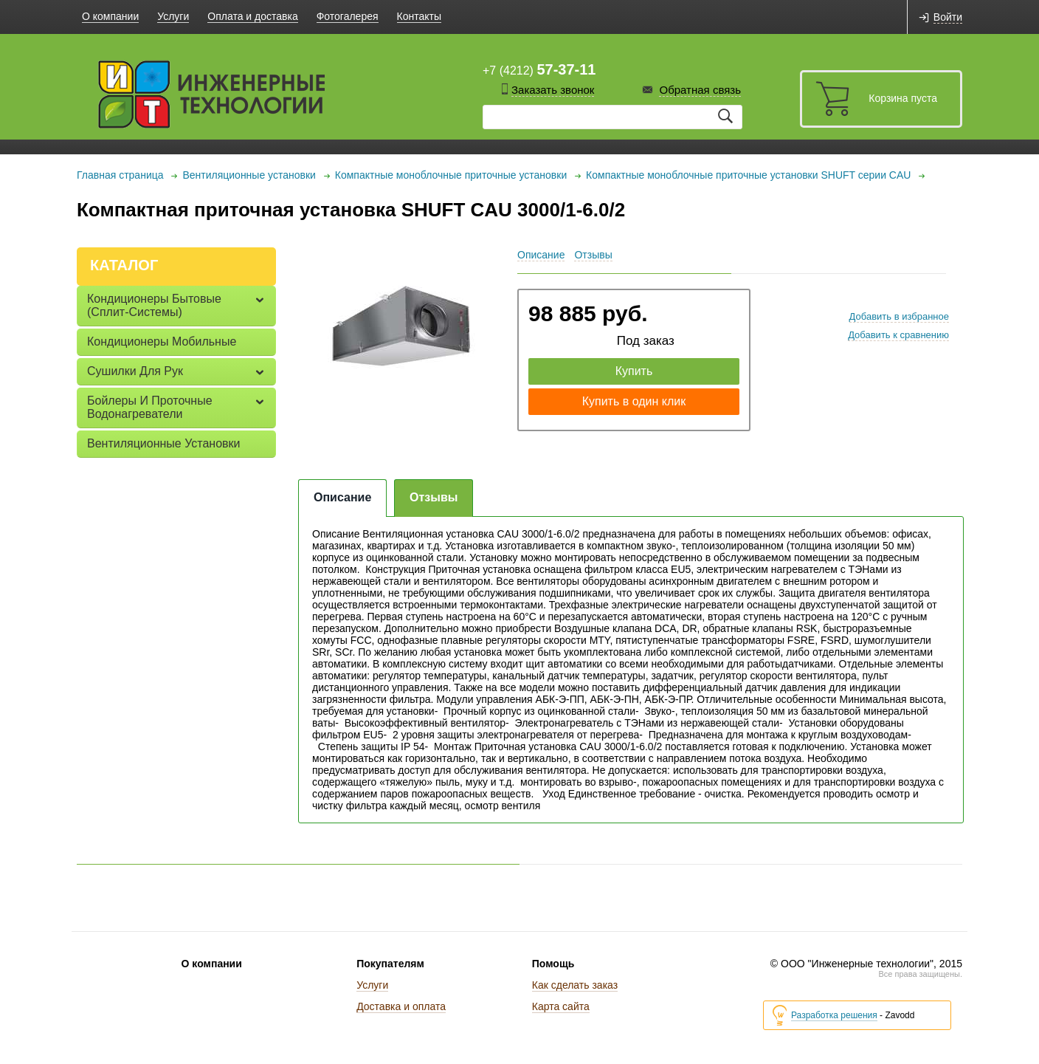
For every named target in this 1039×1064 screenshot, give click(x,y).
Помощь (553, 963)
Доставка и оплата (401, 1006)
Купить (634, 371)
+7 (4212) (539, 69)
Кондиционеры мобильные (161, 341)
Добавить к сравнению (898, 334)
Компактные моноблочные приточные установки (451, 175)
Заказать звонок (552, 89)
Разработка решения (834, 1015)
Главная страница (120, 175)
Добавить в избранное (899, 316)
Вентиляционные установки (248, 175)
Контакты (419, 16)
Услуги (173, 16)
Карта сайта (561, 1006)
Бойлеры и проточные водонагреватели (150, 407)
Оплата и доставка (252, 16)
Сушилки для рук (135, 371)
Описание (541, 255)
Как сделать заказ (575, 985)
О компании (110, 16)
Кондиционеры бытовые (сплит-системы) (154, 305)
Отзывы (593, 255)
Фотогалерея (348, 16)
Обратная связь (700, 89)
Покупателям (390, 963)
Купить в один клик (634, 401)
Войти (947, 17)
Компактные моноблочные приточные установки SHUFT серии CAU (748, 175)
